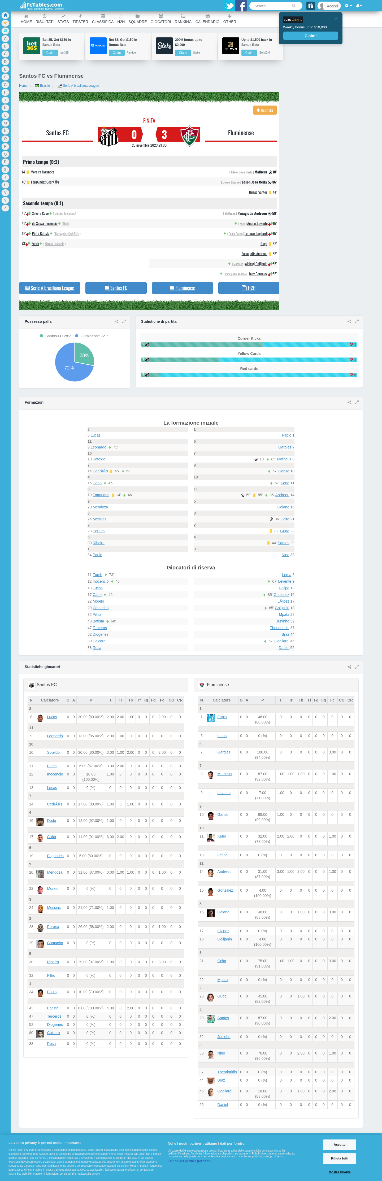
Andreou (282, 495)
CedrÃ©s (100, 471)
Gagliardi (282, 641)
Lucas (96, 435)
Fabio (286, 435)
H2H (121, 19)
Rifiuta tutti (339, 1159)
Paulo (97, 555)
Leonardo (98, 447)
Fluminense (241, 132)
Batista (98, 621)
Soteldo (99, 459)
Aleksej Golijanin (256, 263)
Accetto (340, 1145)
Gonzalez (281, 594)
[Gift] (310, 6)
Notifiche (265, 110)
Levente (284, 581)
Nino (285, 555)
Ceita (285, 519)
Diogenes (100, 634)
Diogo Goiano (231, 182)
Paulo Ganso (235, 233)
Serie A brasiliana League (78, 86)
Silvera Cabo (40, 213)
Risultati (45, 19)
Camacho (100, 608)
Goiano (283, 507)
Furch (35, 243)
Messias (99, 519)
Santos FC (57, 132)
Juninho (282, 621)
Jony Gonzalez (258, 273)
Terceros (100, 628)
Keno (242, 223)
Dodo (66, 223)
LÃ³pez (283, 601)
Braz (285, 634)
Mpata (284, 614)
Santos (283, 543)
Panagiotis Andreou (252, 213)
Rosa (97, 648)
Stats (63, 19)
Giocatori (161, 19)
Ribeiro (98, 543)
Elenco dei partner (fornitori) (190, 1161)
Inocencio (100, 581)
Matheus (261, 172)
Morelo (98, 601)
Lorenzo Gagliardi (256, 233)
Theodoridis (279, 628)
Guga (264, 243)
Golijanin (282, 608)
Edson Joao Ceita (242, 172)
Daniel (284, 648)
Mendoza (100, 507)
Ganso (283, 471)
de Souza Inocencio (45, 223)
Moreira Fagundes (42, 172)
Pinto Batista (40, 233)
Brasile (42, 86)
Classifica (103, 19)
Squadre (137, 19)
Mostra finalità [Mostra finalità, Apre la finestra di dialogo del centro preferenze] (340, 1172)
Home (26, 19)
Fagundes (101, 495)
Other (229, 19)
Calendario (208, 19)
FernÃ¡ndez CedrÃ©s (45, 182)
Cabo (97, 594)
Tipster (80, 19)
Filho (97, 614)
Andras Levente (257, 223)
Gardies (284, 447)
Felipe (284, 588)
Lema (286, 575)
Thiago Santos (258, 192)
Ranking (183, 19)
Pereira (99, 531)
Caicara (99, 641)
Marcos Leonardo (54, 243)
